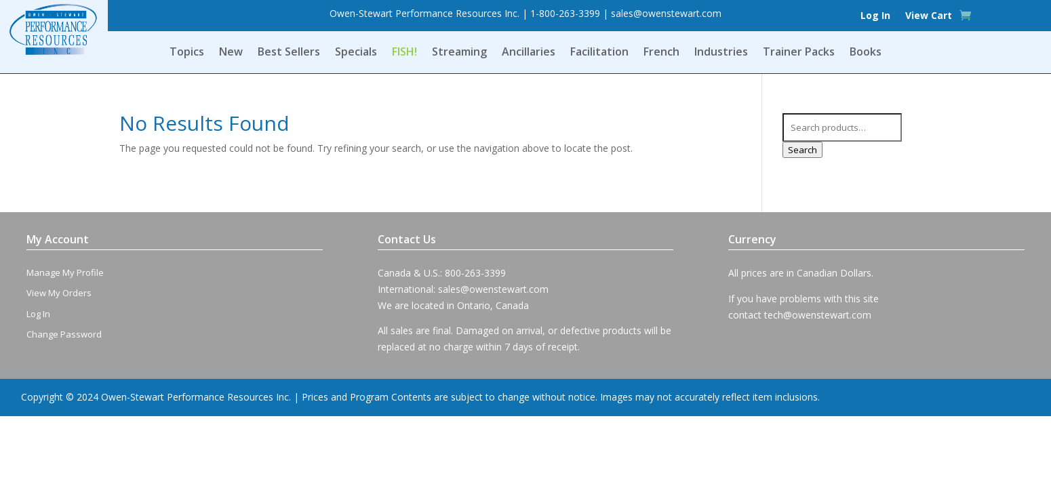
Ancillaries (528, 53)
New (231, 53)
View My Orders (59, 293)
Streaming (459, 53)
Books (865, 53)
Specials (356, 53)
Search (802, 150)
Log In (875, 16)
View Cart (928, 16)
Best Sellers (289, 53)
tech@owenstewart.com (817, 314)
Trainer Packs (799, 53)
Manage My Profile (65, 272)
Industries (721, 53)
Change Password (64, 334)
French (661, 53)
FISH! (404, 53)
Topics (187, 53)
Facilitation (599, 53)
